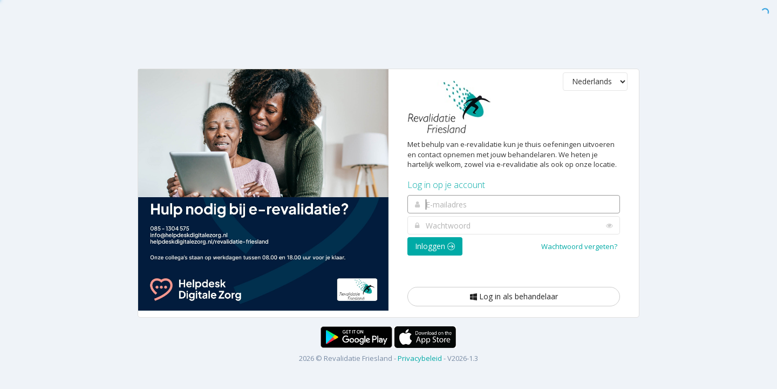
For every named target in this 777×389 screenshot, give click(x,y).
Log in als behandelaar (514, 296)
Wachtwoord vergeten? (579, 246)
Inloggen (435, 246)
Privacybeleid (420, 358)
